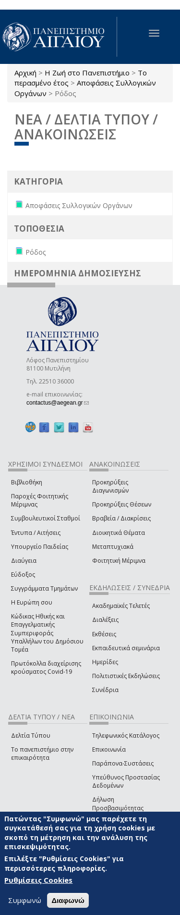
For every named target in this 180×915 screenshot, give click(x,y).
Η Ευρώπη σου (31, 602)
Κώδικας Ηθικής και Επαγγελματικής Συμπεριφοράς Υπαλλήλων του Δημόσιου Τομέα (47, 633)
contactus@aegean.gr (57, 402)
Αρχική (25, 72)
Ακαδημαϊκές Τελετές (121, 606)
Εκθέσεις (104, 634)
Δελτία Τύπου (30, 735)
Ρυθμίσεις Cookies (38, 880)
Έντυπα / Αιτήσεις (35, 533)
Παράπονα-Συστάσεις (123, 763)
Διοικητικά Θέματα (118, 533)
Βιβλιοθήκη (26, 482)
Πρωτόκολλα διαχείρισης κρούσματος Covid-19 (46, 667)
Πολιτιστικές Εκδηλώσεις (126, 676)
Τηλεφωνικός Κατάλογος (125, 735)
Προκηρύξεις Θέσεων (121, 504)
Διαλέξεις (105, 620)
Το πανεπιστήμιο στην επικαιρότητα (42, 753)
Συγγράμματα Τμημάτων (44, 588)
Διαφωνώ (67, 900)
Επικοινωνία (109, 749)
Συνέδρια (105, 690)
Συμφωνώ (24, 900)
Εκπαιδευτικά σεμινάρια (126, 648)
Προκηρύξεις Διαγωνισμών (110, 486)
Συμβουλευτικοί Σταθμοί (45, 518)
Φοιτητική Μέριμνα (118, 560)
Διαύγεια (23, 560)
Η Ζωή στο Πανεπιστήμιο (87, 72)
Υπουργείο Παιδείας (39, 547)
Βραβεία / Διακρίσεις (121, 518)
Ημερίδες (105, 662)
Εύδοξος (23, 574)
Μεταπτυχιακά (112, 547)
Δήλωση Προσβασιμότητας (118, 803)
